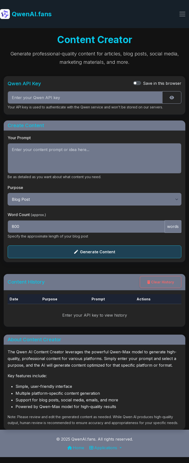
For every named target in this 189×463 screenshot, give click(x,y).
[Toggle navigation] (182, 14)
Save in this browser (162, 83)
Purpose (15, 187)
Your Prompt (19, 137)
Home (76, 447)
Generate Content (94, 251)
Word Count (27, 214)
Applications (103, 447)
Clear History (160, 282)
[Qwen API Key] (85, 97)
